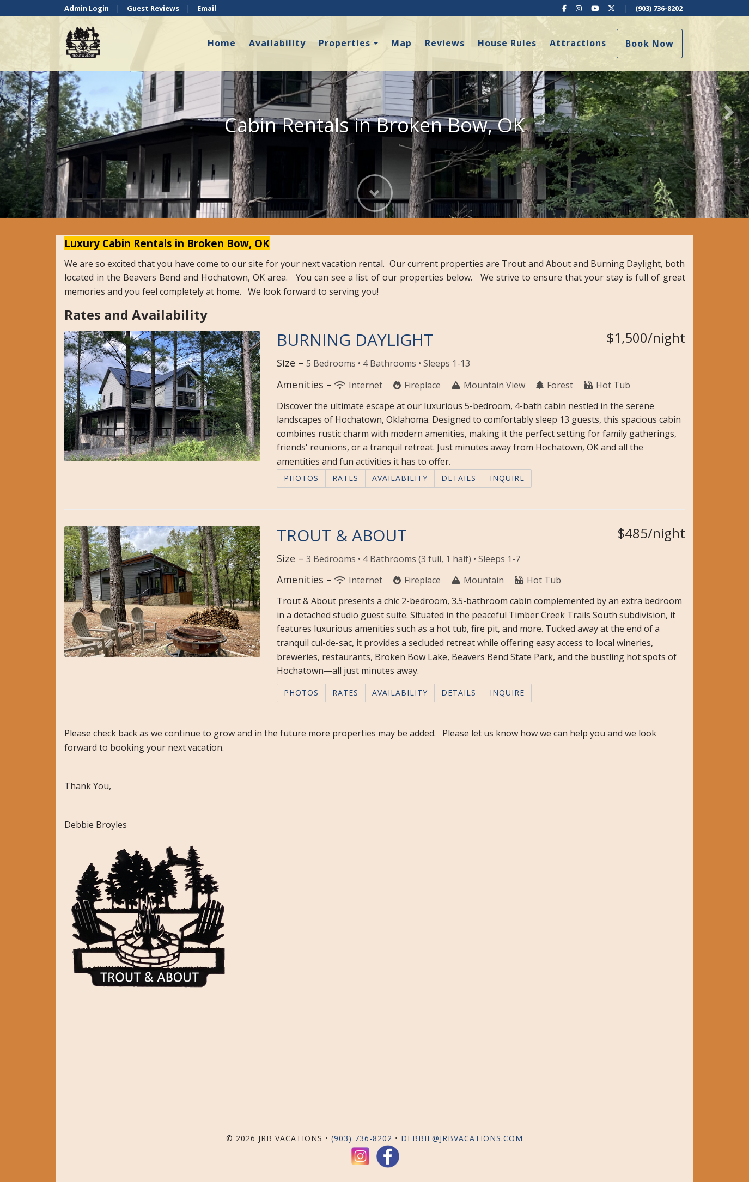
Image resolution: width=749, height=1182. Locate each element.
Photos (301, 478)
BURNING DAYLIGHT (355, 339)
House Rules (507, 43)
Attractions (578, 43)
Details (458, 478)
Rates (345, 478)
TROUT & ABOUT (342, 535)
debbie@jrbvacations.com (462, 1138)
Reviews (445, 43)
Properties (344, 43)
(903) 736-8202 (659, 8)
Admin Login (86, 8)
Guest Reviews (153, 8)
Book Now (649, 44)
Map (401, 43)
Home (222, 43)
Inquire (507, 478)
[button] (19, 109)
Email (206, 8)
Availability (277, 43)
